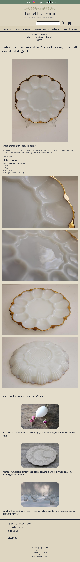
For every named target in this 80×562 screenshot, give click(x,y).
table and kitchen (23, 29)
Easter (7, 168)
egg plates (40, 39)
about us (13, 530)
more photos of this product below (19, 145)
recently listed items (19, 524)
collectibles (56, 29)
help (10, 534)
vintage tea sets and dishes (39, 37)
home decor (8, 29)
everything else (70, 29)
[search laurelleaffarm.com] (63, 23)
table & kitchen (39, 34)
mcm (7, 166)
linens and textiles (41, 29)
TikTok (53, 2)
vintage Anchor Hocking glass (15, 173)
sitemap (12, 537)
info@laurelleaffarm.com (40, 556)
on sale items (15, 527)
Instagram (40, 2)
